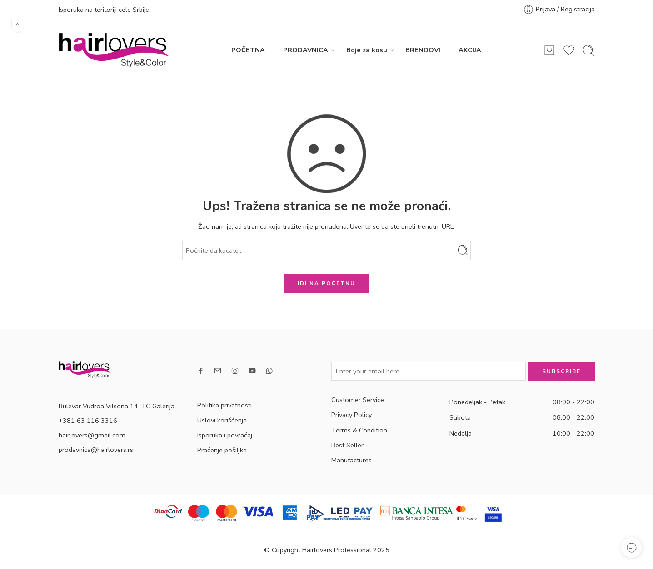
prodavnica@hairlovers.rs (96, 449)
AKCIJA (470, 49)
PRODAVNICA (305, 50)
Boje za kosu (366, 50)
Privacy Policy (351, 414)
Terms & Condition (359, 430)
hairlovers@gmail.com (92, 435)
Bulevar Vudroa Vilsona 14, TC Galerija (116, 406)
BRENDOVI (422, 49)
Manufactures (351, 460)
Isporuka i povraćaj (224, 435)
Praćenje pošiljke (222, 450)
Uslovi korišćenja (222, 420)
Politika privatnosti (224, 405)
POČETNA (248, 49)
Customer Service (357, 399)
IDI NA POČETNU (326, 283)
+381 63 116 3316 (88, 420)
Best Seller (347, 445)
